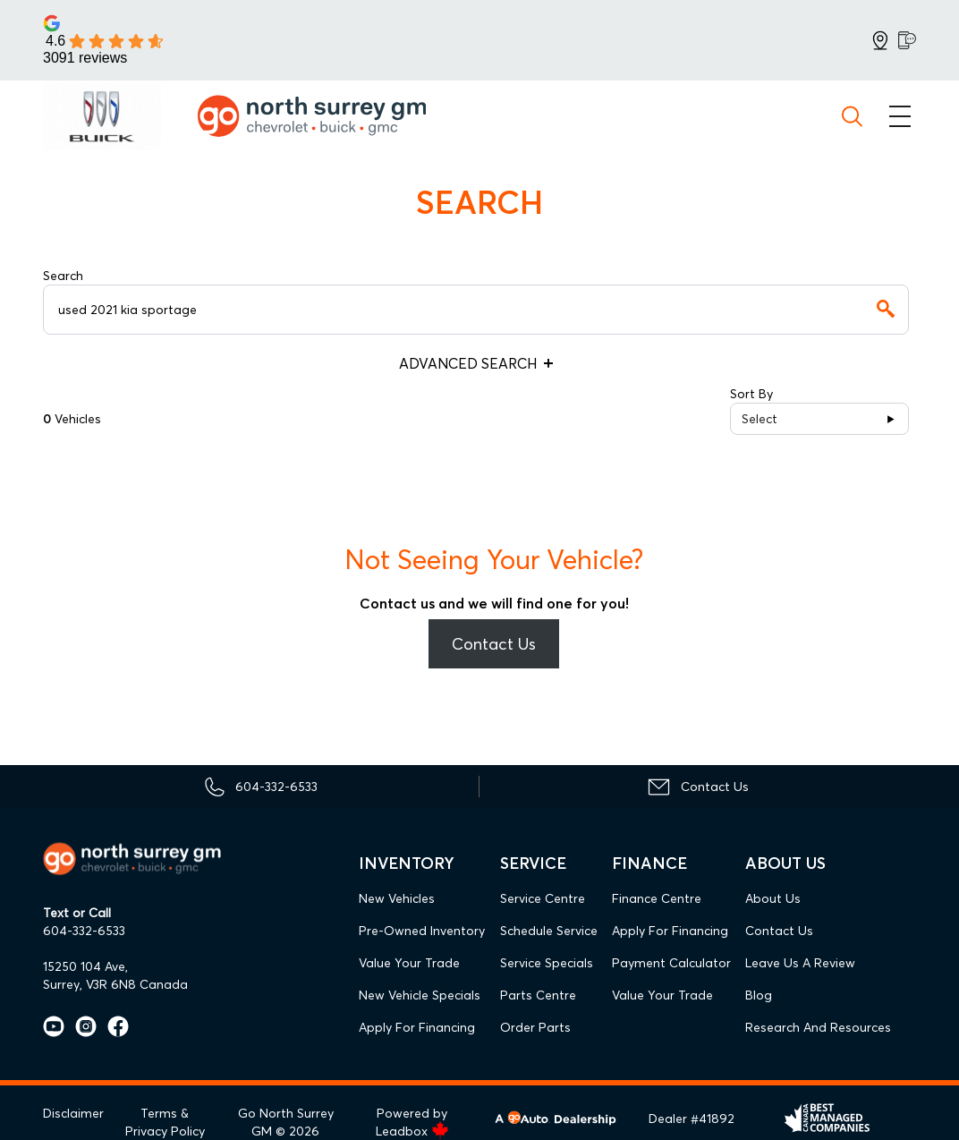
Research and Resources (818, 1027)
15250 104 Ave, (85, 966)
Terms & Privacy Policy (165, 1122)
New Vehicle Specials (419, 995)
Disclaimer (73, 1113)
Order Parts (535, 1027)
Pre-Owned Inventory (422, 931)
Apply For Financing (417, 1027)
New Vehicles (397, 898)
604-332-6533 (84, 931)
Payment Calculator (671, 963)
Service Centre (542, 898)
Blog (758, 995)
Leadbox (412, 1131)
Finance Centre (656, 898)
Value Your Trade (409, 963)
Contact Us (494, 644)
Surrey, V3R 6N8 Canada (115, 984)
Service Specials (546, 963)
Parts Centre (538, 995)
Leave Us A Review (800, 963)
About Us (773, 898)
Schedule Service (549, 931)
